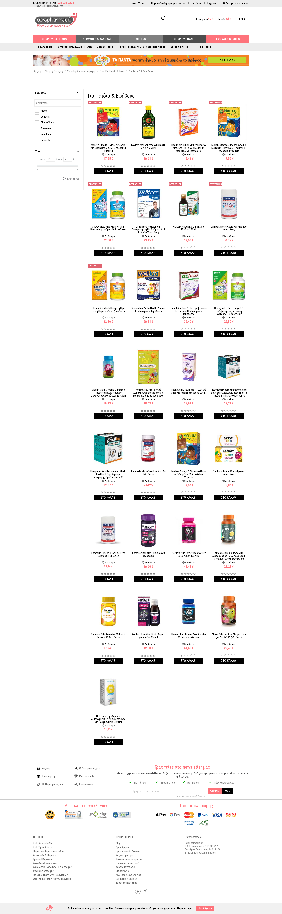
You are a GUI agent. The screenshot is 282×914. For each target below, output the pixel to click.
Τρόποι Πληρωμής (43, 859)
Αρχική (43, 768)
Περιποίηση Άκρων (130, 47)
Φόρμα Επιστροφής (43, 871)
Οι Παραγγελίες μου (50, 784)
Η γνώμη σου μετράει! (127, 863)
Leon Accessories (227, 39)
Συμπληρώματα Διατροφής (75, 47)
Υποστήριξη (46, 776)
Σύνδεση (196, 3)
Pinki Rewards (84, 776)
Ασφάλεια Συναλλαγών (45, 863)
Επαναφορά (71, 178)
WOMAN (214, 791)
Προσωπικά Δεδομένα (128, 851)
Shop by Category (54, 39)
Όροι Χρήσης (122, 847)
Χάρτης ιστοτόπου (126, 867)
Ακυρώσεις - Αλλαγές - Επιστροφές (52, 867)
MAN (227, 791)
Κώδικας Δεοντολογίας (128, 874)
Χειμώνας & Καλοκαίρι (98, 39)
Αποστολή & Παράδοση (45, 855)
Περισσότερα (184, 908)
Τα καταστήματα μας (126, 882)
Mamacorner (105, 47)
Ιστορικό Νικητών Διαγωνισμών (50, 874)
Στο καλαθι (108, 171)
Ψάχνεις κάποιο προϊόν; (129, 859)
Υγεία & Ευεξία (179, 47)
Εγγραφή (212, 3)
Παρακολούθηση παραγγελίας (168, 3)
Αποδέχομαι (205, 908)
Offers (141, 39)
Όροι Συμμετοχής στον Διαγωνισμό (52, 878)
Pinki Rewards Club (43, 843)
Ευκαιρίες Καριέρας (126, 878)
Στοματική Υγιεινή (154, 47)
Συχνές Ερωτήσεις (126, 855)
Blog (118, 843)
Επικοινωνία (83, 784)
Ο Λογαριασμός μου (87, 768)
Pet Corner (204, 47)
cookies (109, 908)
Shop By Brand (184, 39)
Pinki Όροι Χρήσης (42, 847)
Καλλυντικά (45, 47)
